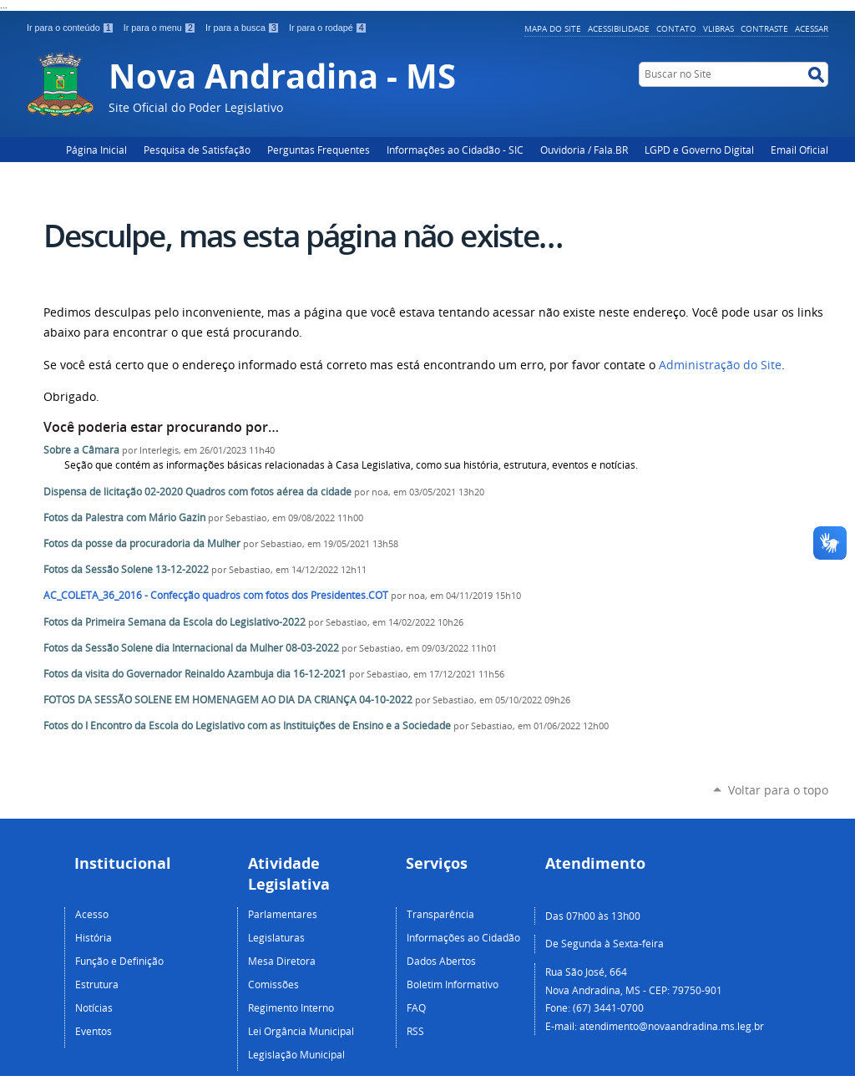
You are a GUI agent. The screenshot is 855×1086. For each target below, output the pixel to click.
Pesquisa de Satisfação (197, 149)
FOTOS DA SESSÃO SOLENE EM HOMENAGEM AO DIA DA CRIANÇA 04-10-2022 (227, 700)
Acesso (92, 914)
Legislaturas (276, 937)
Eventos (93, 1031)
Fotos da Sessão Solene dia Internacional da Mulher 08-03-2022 (192, 648)
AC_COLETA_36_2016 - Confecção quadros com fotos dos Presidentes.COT (215, 595)
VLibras (718, 28)
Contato (676, 28)
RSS (415, 1031)
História (93, 937)
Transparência (440, 914)
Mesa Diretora (282, 960)
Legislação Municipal (296, 1054)
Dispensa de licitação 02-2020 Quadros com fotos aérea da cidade (197, 492)
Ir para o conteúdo (72, 28)
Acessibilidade (619, 28)
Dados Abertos (441, 960)
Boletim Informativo (452, 984)
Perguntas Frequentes (318, 149)
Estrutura (97, 984)
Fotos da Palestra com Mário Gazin (124, 517)
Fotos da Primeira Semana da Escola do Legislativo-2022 (174, 622)
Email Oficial (799, 149)
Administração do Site (720, 365)
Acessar (811, 28)
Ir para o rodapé (328, 28)
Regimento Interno (291, 1007)
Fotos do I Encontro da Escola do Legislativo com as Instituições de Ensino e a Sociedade (247, 725)
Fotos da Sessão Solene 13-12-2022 (126, 569)
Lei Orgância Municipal (301, 1031)
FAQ (416, 1007)
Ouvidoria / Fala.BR (584, 149)
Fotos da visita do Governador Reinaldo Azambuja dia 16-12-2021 (195, 674)
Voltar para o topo (778, 790)
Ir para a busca (243, 28)
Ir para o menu (161, 28)
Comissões (273, 984)
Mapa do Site (552, 28)
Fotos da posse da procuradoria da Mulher (141, 543)
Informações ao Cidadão (463, 937)
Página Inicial (96, 149)
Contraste (764, 28)
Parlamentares (282, 914)
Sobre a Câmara (81, 450)
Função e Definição (119, 960)
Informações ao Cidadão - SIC (455, 149)
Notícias (94, 1007)
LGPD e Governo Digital (699, 149)
